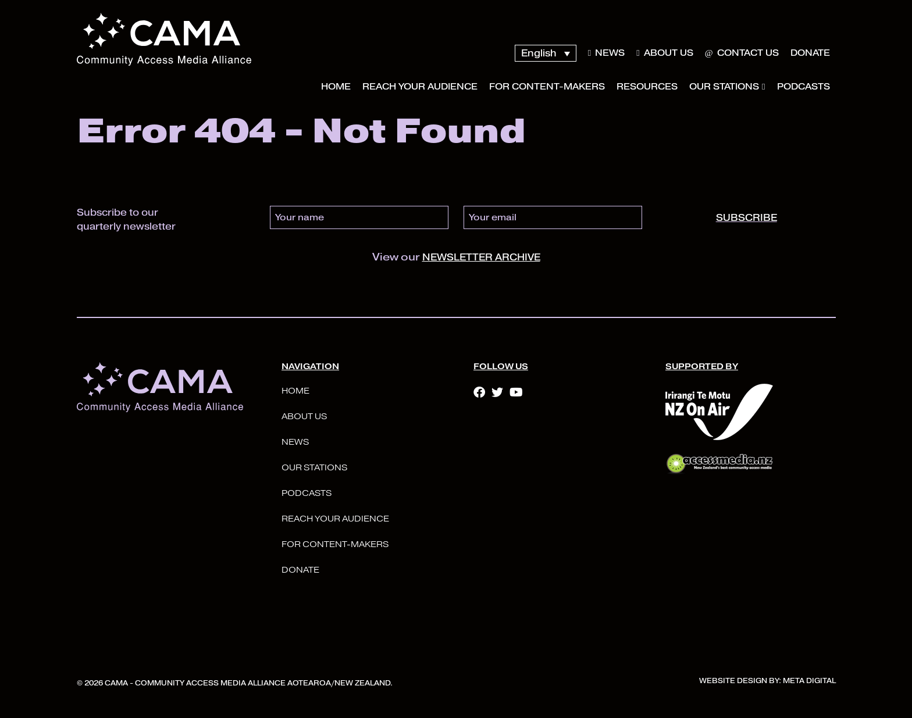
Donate (810, 53)
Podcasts (803, 86)
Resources (647, 86)
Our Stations (724, 86)
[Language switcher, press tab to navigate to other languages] (545, 53)
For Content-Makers (547, 86)
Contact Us (742, 53)
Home (336, 86)
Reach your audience (420, 86)
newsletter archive (481, 257)
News (606, 53)
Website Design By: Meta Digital (767, 680)
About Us (664, 53)
